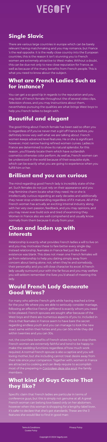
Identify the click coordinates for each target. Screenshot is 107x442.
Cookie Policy (31, 430)
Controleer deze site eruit (60, 368)
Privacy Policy (75, 427)
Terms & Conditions (31, 427)
